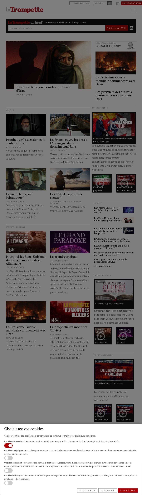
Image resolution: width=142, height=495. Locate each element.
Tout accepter (128, 490)
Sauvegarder (107, 490)
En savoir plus (87, 490)
